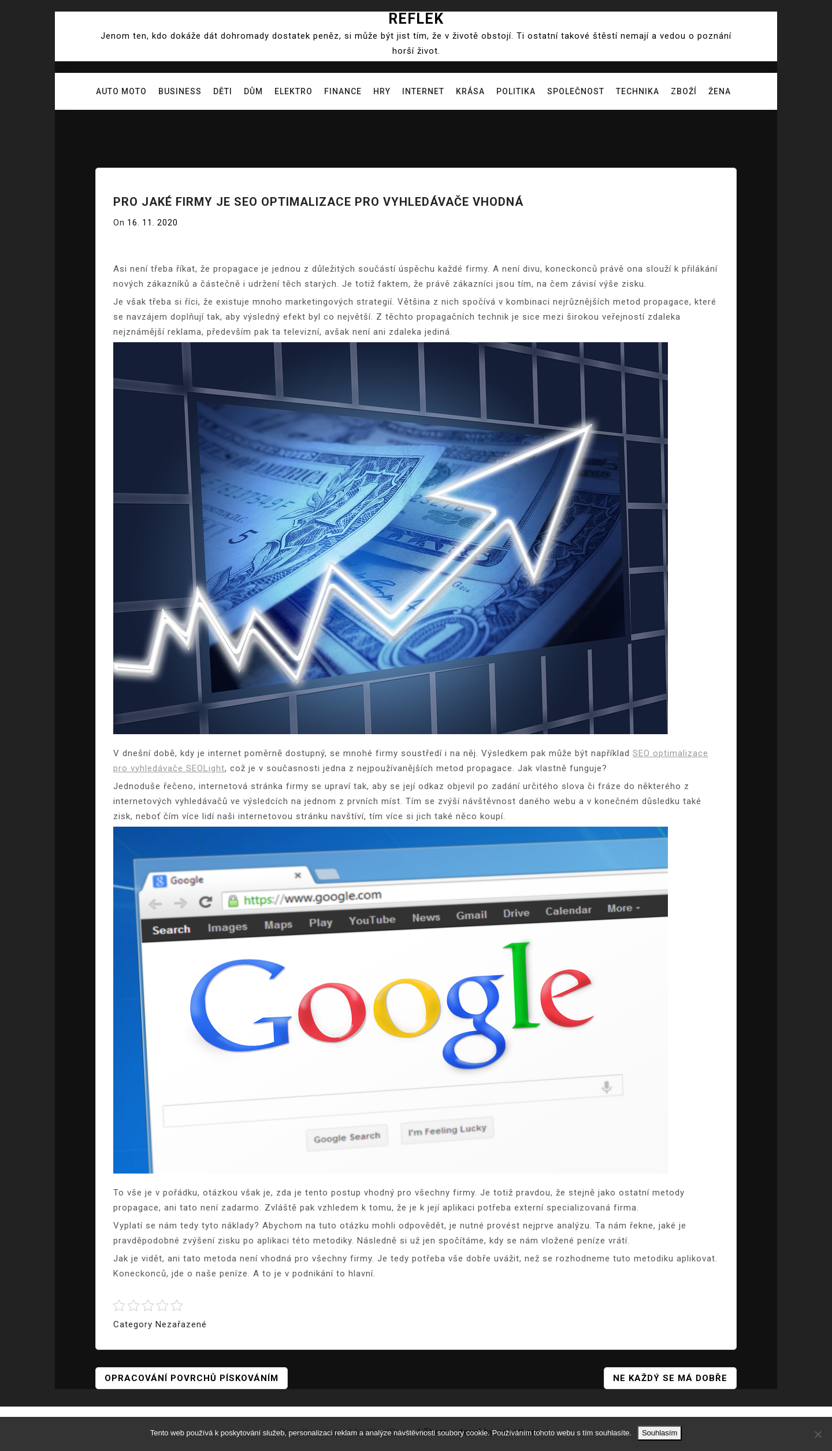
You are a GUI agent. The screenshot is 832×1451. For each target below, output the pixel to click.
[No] (817, 1434)
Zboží (684, 91)
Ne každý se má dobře (670, 1378)
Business (180, 91)
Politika (516, 91)
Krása (470, 91)
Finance (343, 91)
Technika (637, 91)
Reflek (416, 18)
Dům (253, 91)
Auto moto (121, 91)
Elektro (293, 91)
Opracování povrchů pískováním (191, 1378)
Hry (382, 91)
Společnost (575, 91)
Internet (423, 91)
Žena (719, 91)
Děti (222, 91)
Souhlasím (659, 1432)
